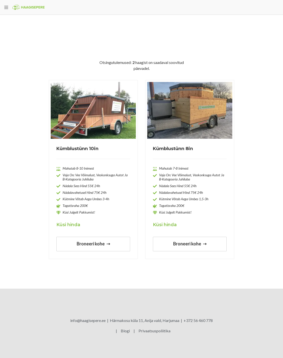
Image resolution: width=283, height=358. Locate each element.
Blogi (126, 330)
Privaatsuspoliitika (154, 330)
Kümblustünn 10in (77, 148)
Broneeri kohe (93, 243)
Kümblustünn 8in (173, 148)
